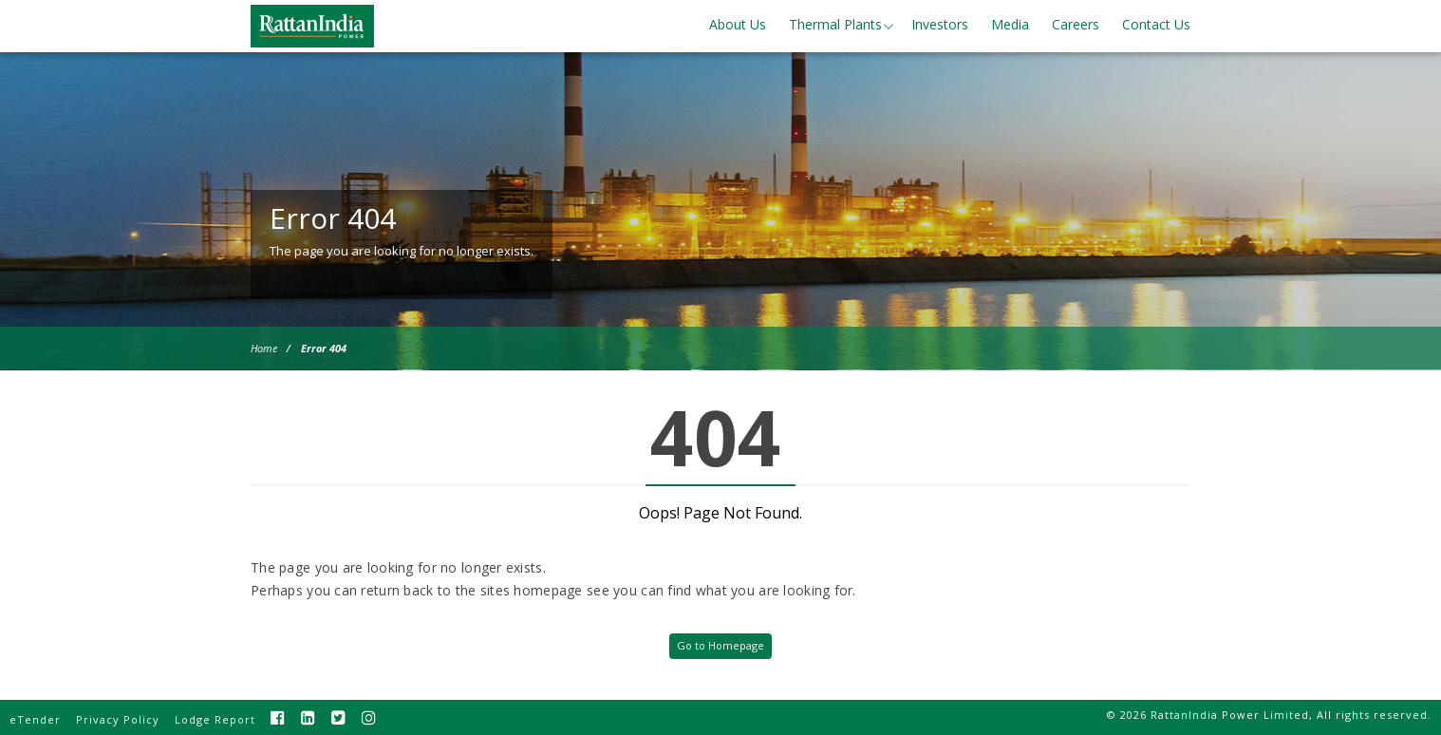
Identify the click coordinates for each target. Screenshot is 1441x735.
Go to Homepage (720, 645)
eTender (35, 719)
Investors (939, 24)
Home (264, 348)
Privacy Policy (117, 719)
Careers (1075, 24)
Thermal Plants (835, 24)
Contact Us (1156, 24)
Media (1010, 24)
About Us (737, 24)
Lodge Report (215, 719)
